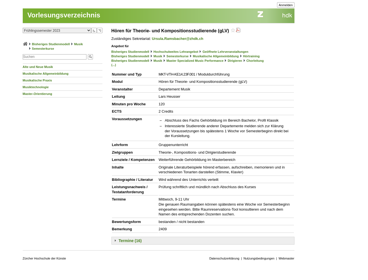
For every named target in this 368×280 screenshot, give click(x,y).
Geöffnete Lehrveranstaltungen (225, 51)
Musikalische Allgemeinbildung (45, 73)
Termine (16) (130, 240)
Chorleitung (255, 60)
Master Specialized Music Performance (194, 60)
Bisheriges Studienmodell (51, 44)
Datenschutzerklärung (224, 258)
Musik (78, 44)
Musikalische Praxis (37, 80)
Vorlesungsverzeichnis (64, 15)
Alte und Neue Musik (38, 67)
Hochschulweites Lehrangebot (176, 51)
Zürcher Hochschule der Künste (44, 258)
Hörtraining (251, 56)
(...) (113, 65)
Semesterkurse (43, 48)
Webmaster (286, 258)
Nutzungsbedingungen (259, 258)
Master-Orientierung (37, 93)
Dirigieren (235, 60)
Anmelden (286, 5)
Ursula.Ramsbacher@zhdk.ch (177, 39)
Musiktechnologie (36, 87)
